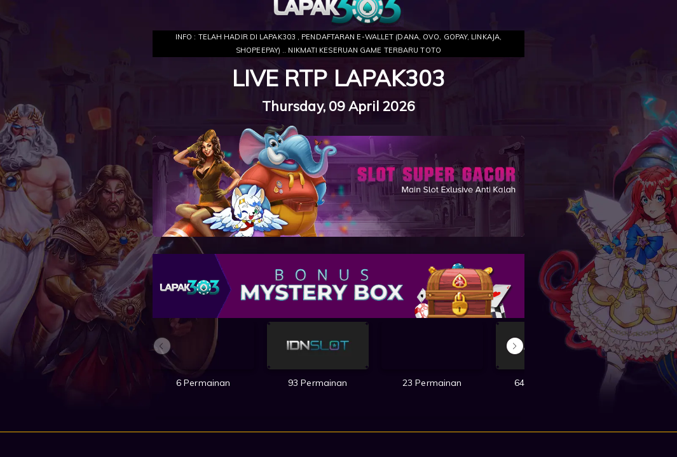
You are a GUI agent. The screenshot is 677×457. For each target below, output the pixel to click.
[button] (514, 345)
